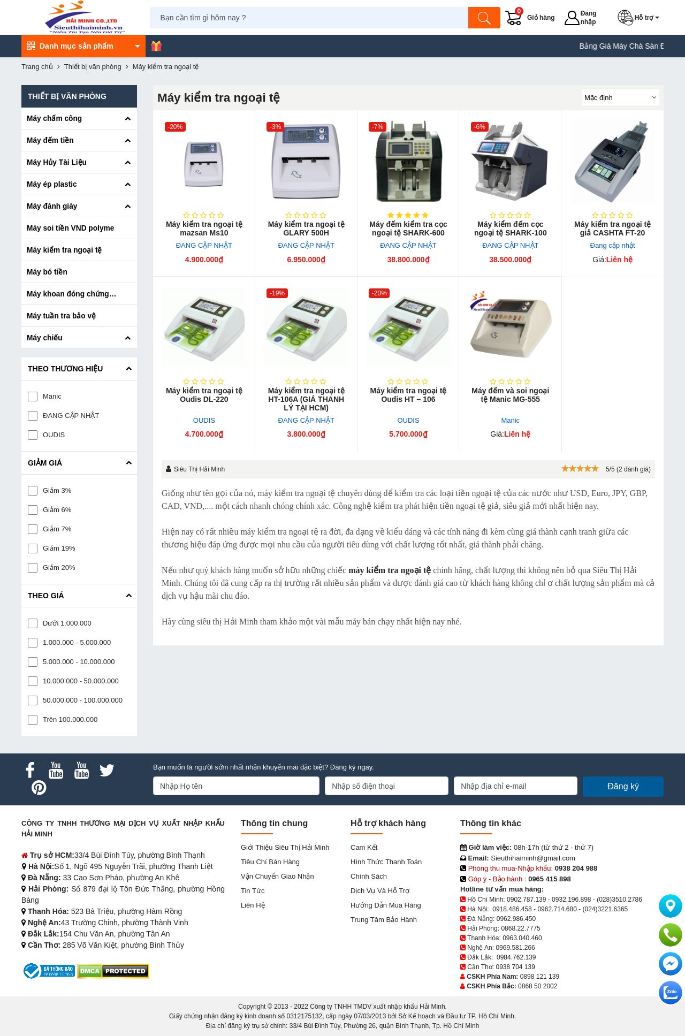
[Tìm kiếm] (484, 17)
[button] (641, 17)
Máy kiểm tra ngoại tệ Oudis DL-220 (204, 394)
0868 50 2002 (537, 986)
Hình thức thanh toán (386, 862)
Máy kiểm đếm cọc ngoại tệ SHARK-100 (510, 228)
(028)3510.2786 (619, 899)
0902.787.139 (526, 899)
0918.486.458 (511, 909)
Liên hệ (253, 905)
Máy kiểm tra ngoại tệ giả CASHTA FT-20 (612, 228)
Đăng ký (623, 786)
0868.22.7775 (520, 928)
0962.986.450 (516, 919)
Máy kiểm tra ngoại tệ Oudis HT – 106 (408, 394)
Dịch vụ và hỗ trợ (380, 891)
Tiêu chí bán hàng (270, 862)
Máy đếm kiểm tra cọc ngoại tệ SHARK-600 (408, 228)
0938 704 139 (515, 967)
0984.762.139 (516, 957)
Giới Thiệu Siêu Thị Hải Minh (285, 847)
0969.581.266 (515, 947)
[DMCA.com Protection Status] (113, 970)
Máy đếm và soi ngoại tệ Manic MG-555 (510, 394)
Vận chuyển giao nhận (277, 876)
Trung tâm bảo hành (384, 920)
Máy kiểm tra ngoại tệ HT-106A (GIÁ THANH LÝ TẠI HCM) (306, 399)
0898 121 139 (539, 976)
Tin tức (252, 891)
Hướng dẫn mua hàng (386, 905)
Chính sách (369, 876)
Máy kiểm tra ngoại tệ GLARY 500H (306, 228)
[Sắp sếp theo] (620, 97)
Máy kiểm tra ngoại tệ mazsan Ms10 (204, 228)
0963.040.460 (522, 938)
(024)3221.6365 (605, 909)
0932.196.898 (571, 899)
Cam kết (364, 847)
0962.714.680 (556, 909)
